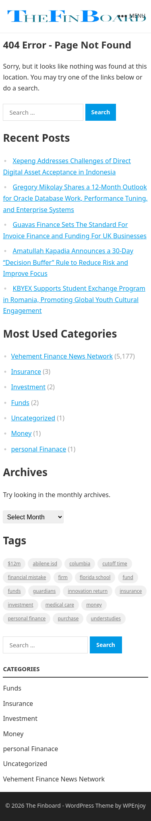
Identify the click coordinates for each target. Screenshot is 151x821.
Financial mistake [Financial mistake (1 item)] (27, 577)
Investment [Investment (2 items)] (20, 604)
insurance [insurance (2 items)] (131, 591)
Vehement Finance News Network (62, 356)
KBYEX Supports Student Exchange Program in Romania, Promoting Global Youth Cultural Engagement (74, 299)
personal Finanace (38, 449)
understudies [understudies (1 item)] (106, 618)
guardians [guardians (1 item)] (44, 591)
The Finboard (43, 805)
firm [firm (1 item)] (63, 577)
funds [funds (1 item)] (14, 591)
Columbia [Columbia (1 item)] (79, 563)
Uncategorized (33, 418)
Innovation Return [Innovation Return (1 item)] (88, 591)
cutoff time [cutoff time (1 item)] (114, 563)
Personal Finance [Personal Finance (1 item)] (27, 618)
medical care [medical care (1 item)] (60, 604)
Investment (28, 386)
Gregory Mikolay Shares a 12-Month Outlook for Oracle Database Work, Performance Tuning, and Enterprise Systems (75, 198)
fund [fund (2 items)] (128, 577)
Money (21, 433)
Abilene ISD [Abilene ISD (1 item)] (45, 563)
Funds (20, 402)
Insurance (26, 371)
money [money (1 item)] (94, 604)
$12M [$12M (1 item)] (14, 563)
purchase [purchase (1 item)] (68, 618)
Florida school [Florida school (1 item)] (95, 577)
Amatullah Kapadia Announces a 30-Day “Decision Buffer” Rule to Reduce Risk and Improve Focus (68, 262)
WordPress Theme (90, 805)
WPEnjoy (134, 805)
